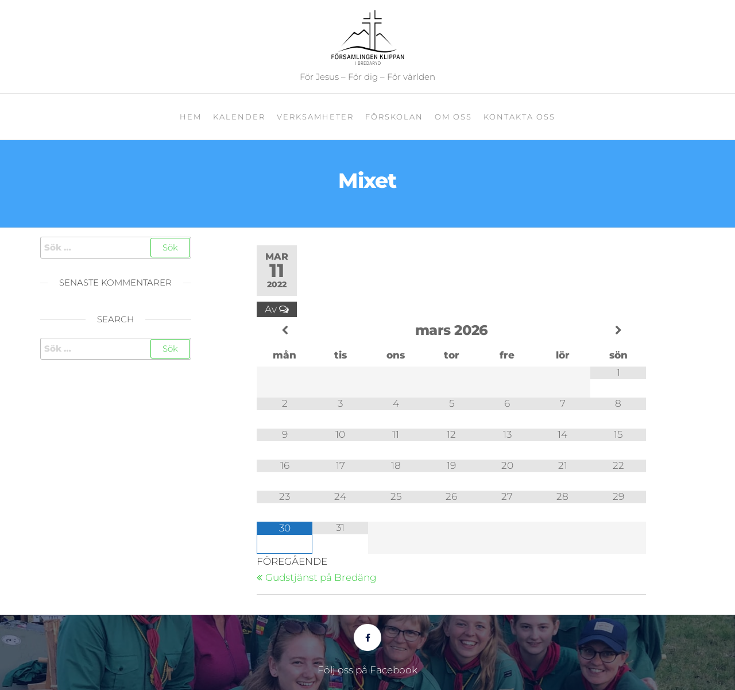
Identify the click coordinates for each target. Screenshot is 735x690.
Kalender (239, 116)
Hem (191, 116)
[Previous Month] (284, 330)
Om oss (453, 116)
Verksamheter (315, 116)
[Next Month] (618, 330)
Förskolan (394, 116)
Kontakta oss (519, 116)
